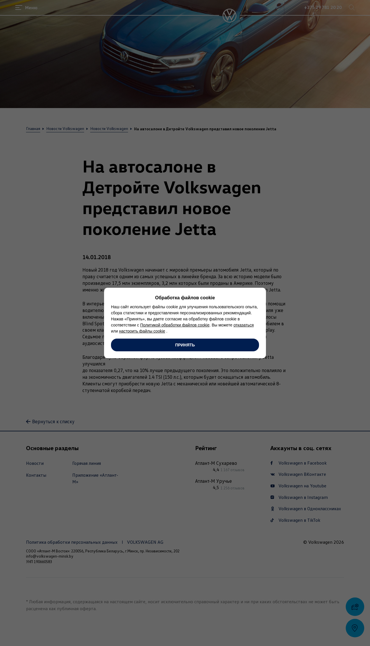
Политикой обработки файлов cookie (175, 325)
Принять (185, 345)
